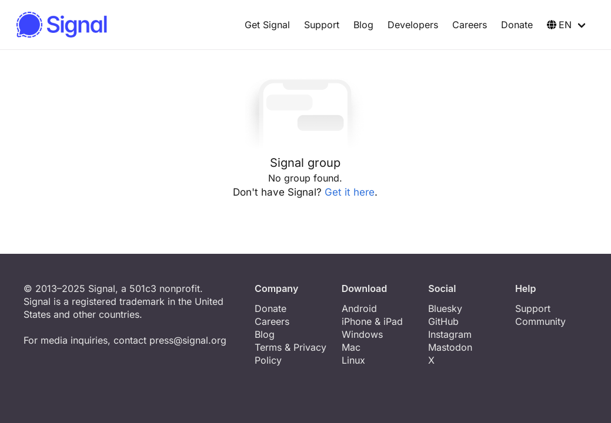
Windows (362, 334)
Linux (353, 360)
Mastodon (450, 347)
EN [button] (559, 25)
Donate (517, 25)
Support (321, 25)
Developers (413, 25)
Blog (363, 25)
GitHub (443, 321)
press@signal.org (187, 340)
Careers (469, 25)
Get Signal (267, 25)
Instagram (450, 334)
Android (359, 308)
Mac (351, 347)
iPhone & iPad (372, 321)
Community (540, 321)
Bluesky (445, 308)
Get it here (350, 192)
